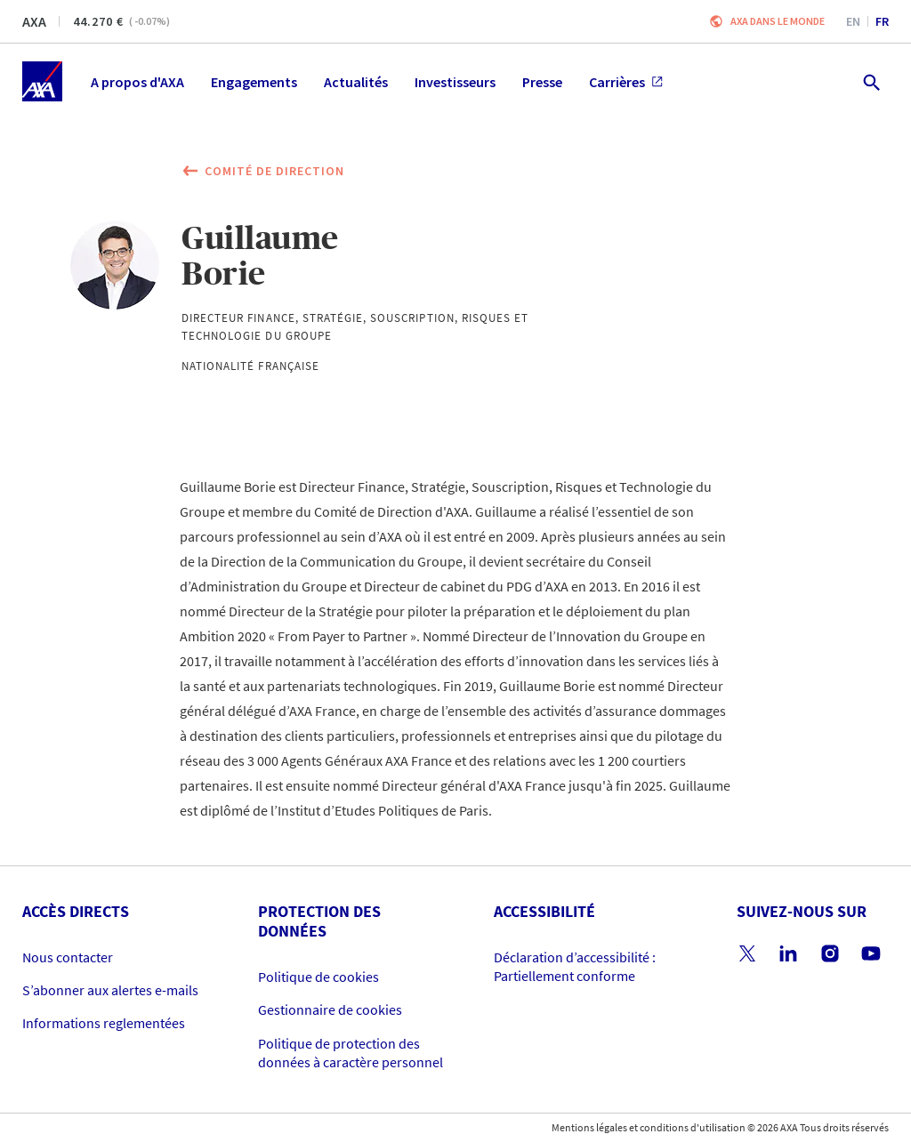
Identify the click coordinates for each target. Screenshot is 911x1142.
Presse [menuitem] (542, 82)
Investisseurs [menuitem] (455, 82)
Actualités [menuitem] (356, 82)
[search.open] (870, 81)
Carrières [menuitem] (626, 82)
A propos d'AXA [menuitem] (137, 82)
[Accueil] (42, 81)
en (853, 21)
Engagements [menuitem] (254, 82)
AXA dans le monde (777, 21)
